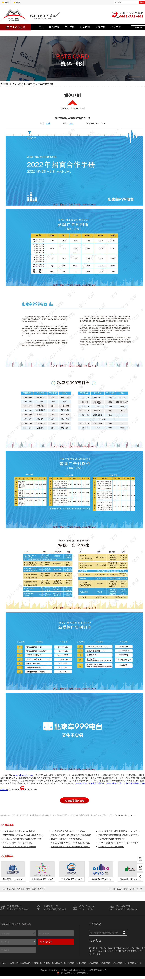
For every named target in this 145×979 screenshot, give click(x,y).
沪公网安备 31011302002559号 (74, 973)
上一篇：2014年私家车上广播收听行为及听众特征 (24, 889)
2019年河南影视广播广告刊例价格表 (66, 839)
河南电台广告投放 (131, 783)
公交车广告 (94, 951)
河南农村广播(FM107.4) (130, 879)
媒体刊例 (21, 84)
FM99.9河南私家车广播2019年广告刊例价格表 (118, 843)
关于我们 (93, 948)
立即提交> (46, 941)
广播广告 (70, 27)
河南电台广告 (81, 783)
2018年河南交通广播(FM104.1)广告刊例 (68, 831)
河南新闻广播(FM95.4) (13, 879)
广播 (48, 123)
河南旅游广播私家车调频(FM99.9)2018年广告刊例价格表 (119, 835)
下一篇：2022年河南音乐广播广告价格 (125, 889)
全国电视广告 (28, 963)
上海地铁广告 (48, 963)
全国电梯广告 (60, 963)
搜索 (142, 2)
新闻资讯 (104, 951)
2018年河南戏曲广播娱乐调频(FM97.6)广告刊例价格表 (119, 831)
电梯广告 (130, 948)
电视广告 (54, 27)
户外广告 (116, 27)
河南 (71, 123)
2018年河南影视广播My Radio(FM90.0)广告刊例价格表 (24, 835)
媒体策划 (123, 951)
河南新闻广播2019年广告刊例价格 (17, 843)
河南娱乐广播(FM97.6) (101, 879)
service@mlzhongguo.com (125, 815)
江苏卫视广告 (96, 963)
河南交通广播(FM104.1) (71, 879)
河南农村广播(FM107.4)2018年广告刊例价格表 (71, 835)
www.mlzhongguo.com (23, 775)
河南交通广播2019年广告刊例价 (112, 839)
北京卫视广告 (84, 963)
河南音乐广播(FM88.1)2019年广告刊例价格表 (70, 843)
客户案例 (96, 954)
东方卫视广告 (72, 963)
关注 (5, 2)
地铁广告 (139, 948)
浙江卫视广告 (108, 963)
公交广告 (100, 27)
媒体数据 (132, 951)
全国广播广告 (16, 963)
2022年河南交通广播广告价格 (111, 847)
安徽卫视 (130, 963)
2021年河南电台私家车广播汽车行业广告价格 (70, 847)
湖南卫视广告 (120, 963)
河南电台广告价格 (96, 783)
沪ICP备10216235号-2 (96, 970)
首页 (41, 27)
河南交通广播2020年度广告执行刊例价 (19, 847)
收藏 (17, 2)
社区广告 (85, 27)
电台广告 (138, 963)
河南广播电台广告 (114, 783)
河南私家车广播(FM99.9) (42, 879)
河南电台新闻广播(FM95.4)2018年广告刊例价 (22, 839)
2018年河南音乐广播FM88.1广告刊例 (19, 831)
